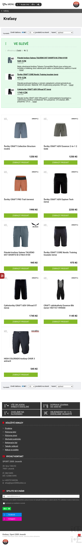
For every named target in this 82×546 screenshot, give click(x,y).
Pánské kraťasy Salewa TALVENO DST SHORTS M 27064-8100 (42, 58)
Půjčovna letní (10, 432)
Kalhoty (6, 11)
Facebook (11, 515)
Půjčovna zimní (11, 435)
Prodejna (8, 428)
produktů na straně (38, 32)
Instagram (11, 519)
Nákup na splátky (12, 450)
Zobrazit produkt (20, 162)
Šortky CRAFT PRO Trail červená (19, 199)
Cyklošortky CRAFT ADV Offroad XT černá (34, 89)
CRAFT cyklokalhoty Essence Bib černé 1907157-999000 (59, 306)
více (21, 70)
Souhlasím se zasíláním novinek (15, 503)
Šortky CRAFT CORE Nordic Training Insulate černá (37, 74)
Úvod (76, 4)
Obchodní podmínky (13, 439)
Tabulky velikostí (11, 446)
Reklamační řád (11, 443)
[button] (38, 4)
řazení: (62, 32)
